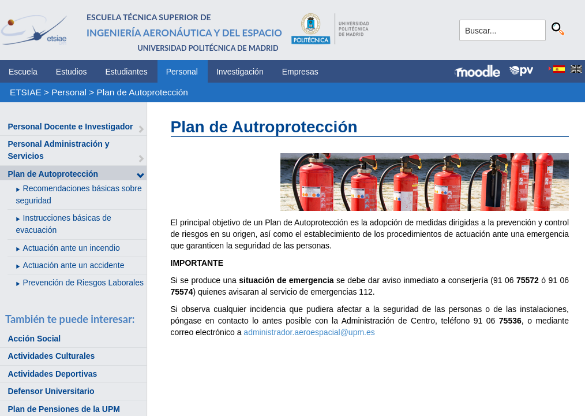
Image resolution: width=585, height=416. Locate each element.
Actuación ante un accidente (74, 265)
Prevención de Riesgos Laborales (83, 282)
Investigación (240, 71)
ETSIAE (26, 92)
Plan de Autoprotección (142, 92)
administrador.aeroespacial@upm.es (308, 332)
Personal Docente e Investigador (70, 126)
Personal (182, 71)
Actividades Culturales (51, 356)
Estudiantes (127, 71)
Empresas (300, 71)
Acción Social (34, 338)
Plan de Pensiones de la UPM (63, 409)
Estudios (71, 71)
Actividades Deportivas (52, 373)
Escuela (23, 71)
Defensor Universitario (50, 391)
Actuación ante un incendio (71, 247)
